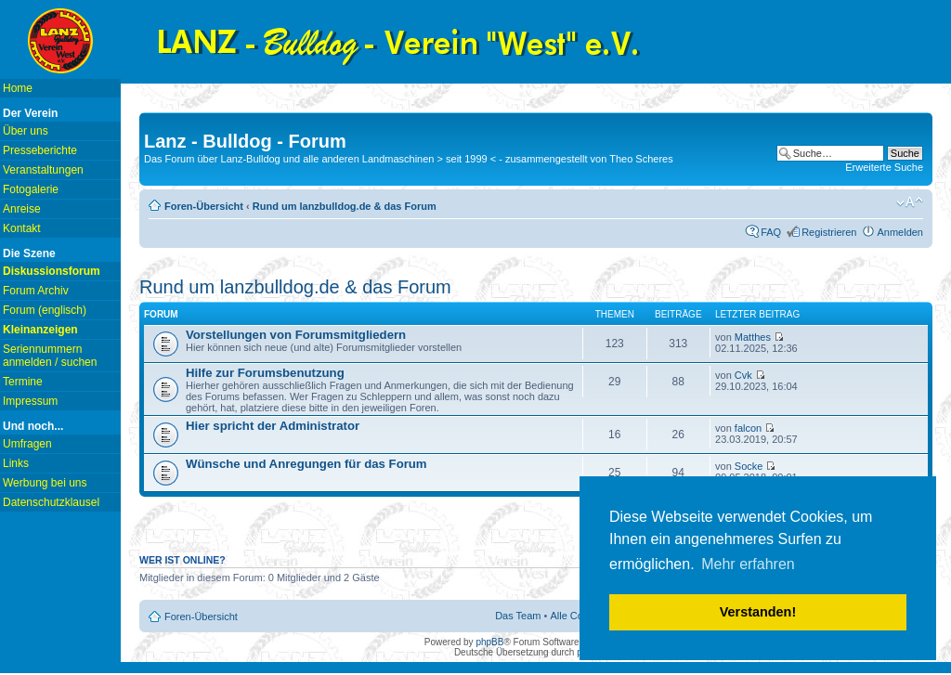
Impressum (30, 401)
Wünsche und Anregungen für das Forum (306, 464)
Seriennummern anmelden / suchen (50, 356)
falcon (748, 428)
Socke (749, 466)
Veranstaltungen (43, 169)
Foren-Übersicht (203, 206)
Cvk (743, 375)
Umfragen (27, 443)
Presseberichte (40, 150)
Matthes (753, 337)
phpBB (489, 642)
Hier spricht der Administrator (272, 426)
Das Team (518, 615)
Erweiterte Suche (884, 167)
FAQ (771, 232)
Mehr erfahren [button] (748, 564)
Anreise (22, 208)
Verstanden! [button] (758, 611)
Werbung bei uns (45, 482)
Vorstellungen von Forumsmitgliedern (296, 335)
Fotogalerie (31, 189)
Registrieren (828, 232)
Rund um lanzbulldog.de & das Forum (344, 206)
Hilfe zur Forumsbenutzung (265, 373)
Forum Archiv (36, 290)
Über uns (25, 130)
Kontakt (22, 228)
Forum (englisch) (44, 310)
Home (18, 88)
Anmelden (900, 232)
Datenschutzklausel (51, 502)
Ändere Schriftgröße (909, 202)
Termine (23, 381)
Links (16, 463)
